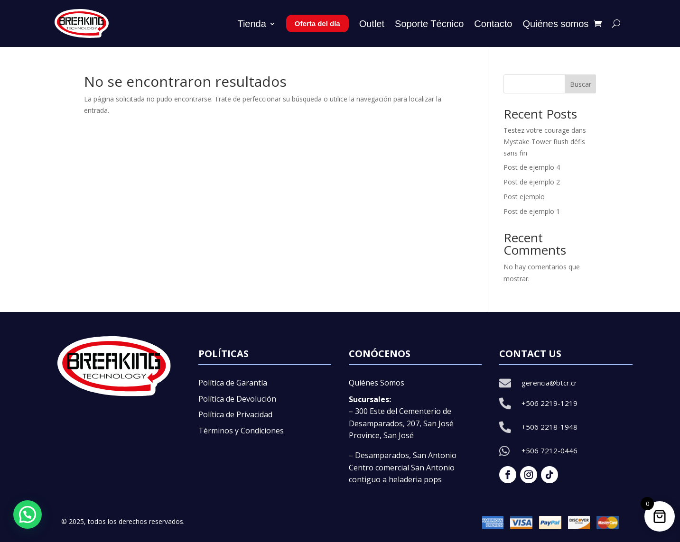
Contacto (493, 23)
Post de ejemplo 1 (531, 211)
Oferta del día (317, 23)
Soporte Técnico (429, 23)
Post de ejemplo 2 (531, 181)
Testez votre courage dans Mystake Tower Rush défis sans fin (544, 141)
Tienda (251, 23)
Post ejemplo (524, 196)
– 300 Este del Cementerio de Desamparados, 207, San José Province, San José (401, 423)
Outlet (371, 23)
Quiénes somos (555, 23)
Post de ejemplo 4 (531, 167)
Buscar (580, 84)
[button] (27, 514)
